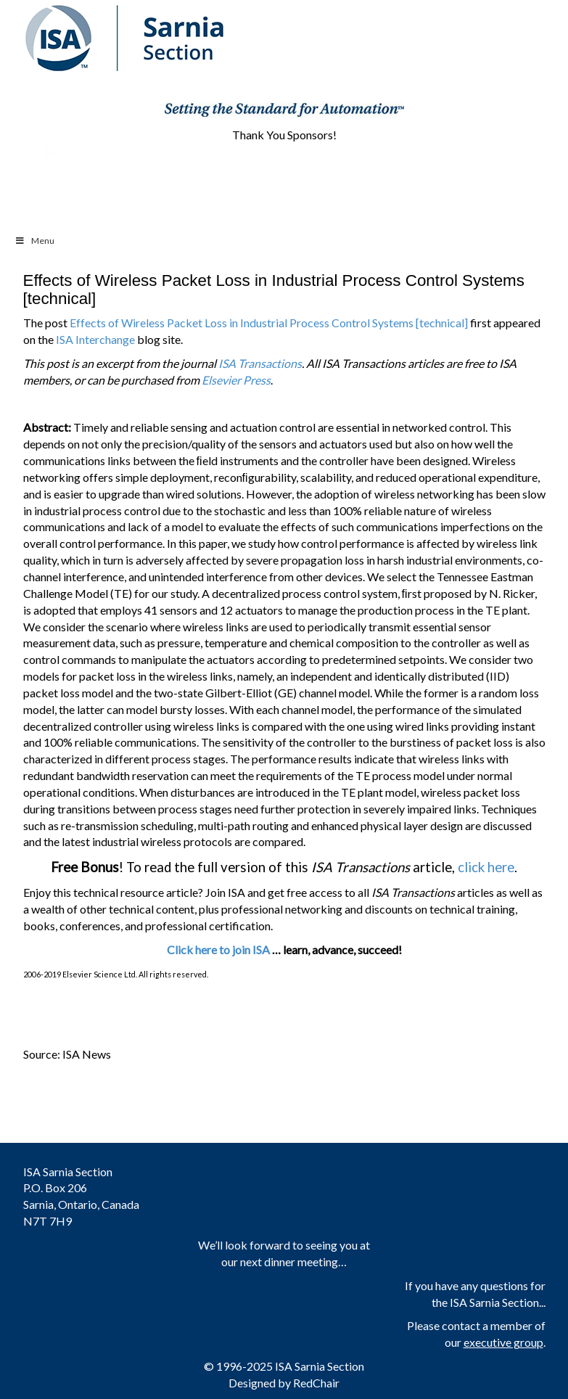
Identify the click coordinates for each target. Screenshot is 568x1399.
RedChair (316, 1383)
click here (486, 867)
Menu (34, 240)
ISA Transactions (260, 363)
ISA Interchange (95, 339)
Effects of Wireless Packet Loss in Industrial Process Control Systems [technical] (269, 322)
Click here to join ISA (218, 949)
